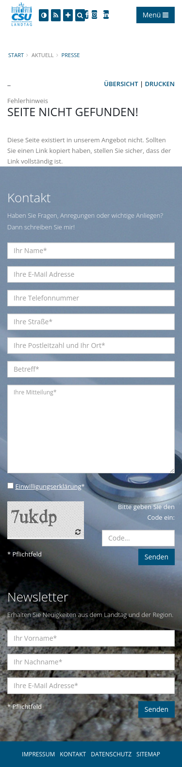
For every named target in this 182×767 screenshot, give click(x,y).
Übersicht (121, 83)
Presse (71, 55)
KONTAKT (73, 754)
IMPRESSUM (38, 754)
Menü (155, 14)
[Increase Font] (68, 15)
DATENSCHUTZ (111, 754)
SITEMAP (148, 754)
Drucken (160, 83)
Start (16, 55)
